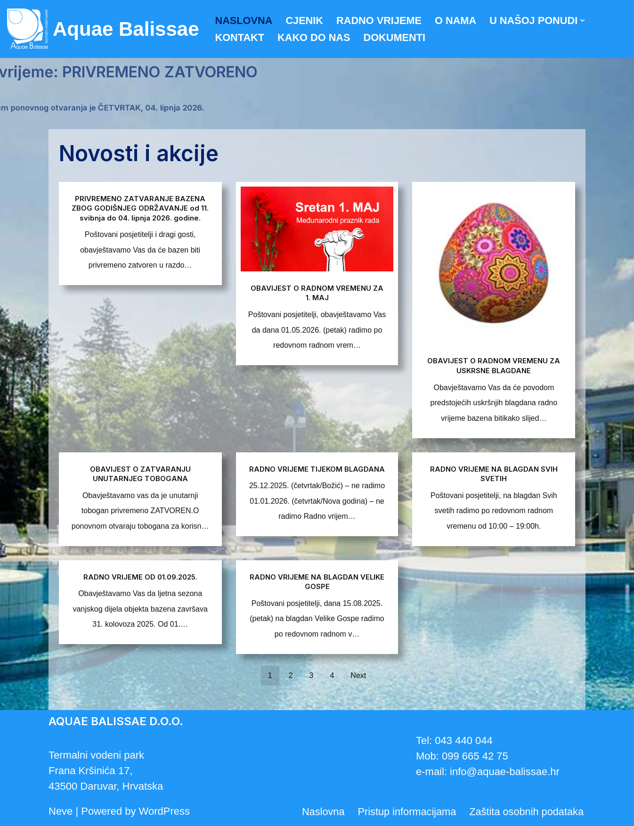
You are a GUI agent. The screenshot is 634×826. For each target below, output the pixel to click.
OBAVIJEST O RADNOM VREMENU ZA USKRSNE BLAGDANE (493, 365)
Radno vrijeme (381, 20)
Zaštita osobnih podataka (526, 812)
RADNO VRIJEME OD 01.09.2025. (140, 576)
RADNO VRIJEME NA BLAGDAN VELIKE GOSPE (317, 581)
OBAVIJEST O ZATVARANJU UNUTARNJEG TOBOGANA (140, 473)
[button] (586, 20)
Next (358, 675)
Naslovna (244, 20)
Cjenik (305, 20)
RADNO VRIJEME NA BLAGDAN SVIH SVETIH (493, 473)
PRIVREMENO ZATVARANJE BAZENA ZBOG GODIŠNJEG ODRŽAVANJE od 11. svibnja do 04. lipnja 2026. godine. (140, 208)
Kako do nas (314, 38)
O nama (458, 20)
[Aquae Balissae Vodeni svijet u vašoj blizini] (103, 28)
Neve (61, 811)
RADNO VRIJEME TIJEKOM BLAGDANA (317, 473)
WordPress (164, 811)
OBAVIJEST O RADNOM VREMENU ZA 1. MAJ (317, 292)
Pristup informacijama (405, 812)
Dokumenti (396, 38)
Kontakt (240, 38)
